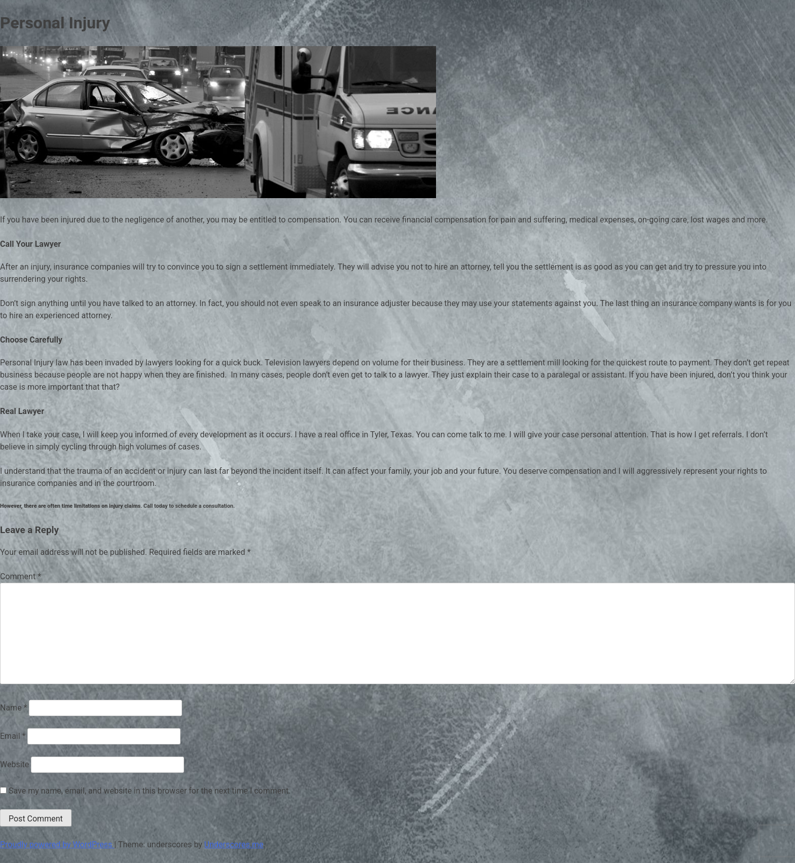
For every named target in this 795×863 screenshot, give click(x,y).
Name (13, 707)
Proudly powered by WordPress (57, 844)
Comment (20, 576)
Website (14, 764)
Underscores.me (234, 844)
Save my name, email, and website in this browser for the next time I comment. (150, 791)
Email (12, 736)
